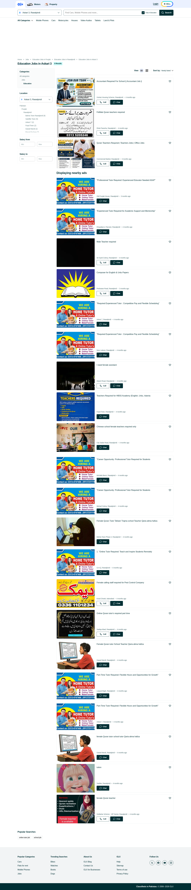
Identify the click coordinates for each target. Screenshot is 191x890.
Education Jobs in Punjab (42, 59)
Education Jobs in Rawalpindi (64, 59)
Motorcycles (63, 20)
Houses (74, 20)
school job (37, 837)
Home (20, 59)
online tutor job (24, 837)
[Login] (155, 4)
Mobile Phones (42, 20)
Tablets (98, 20)
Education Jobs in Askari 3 (88, 59)
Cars (53, 20)
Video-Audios (86, 20)
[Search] (166, 13)
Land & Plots (109, 20)
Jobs (27, 59)
